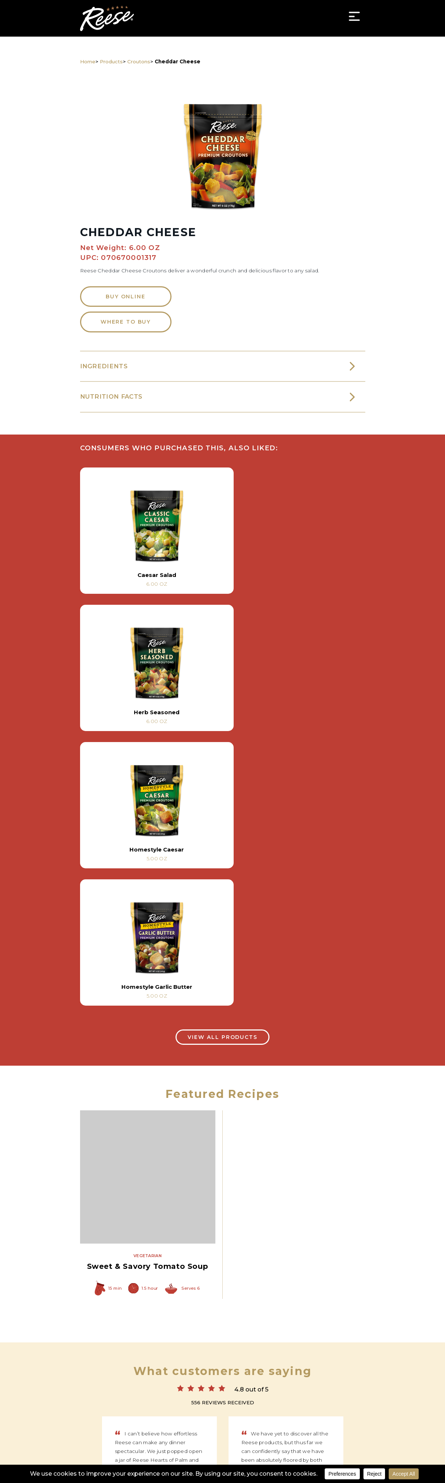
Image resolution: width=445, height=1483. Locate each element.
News (230, 1404)
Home (87, 61)
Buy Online (126, 299)
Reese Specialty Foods (107, 18)
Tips (254, 1404)
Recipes (149, 1404)
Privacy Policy (222, 1464)
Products (111, 61)
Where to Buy (125, 325)
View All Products (222, 765)
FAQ (338, 1404)
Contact (310, 1404)
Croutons (138, 61)
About (280, 1404)
